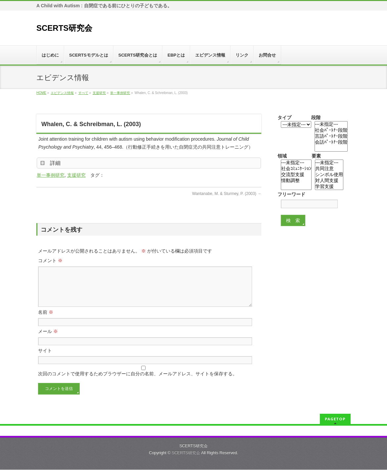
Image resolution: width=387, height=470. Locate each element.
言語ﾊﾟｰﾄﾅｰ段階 (331, 136)
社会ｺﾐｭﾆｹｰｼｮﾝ (296, 169)
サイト (45, 358)
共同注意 (329, 169)
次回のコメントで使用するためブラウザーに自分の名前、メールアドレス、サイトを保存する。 (137, 381)
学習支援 (329, 187)
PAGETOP (335, 419)
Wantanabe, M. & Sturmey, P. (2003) (226, 193)
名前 (45, 320)
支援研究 (76, 175)
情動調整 (296, 181)
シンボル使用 (329, 175)
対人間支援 (329, 181)
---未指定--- (331, 124)
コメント (50, 260)
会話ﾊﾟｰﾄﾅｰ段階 (331, 142)
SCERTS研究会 (64, 28)
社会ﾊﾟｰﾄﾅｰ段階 (331, 130)
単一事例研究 (50, 175)
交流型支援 (296, 175)
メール (48, 339)
